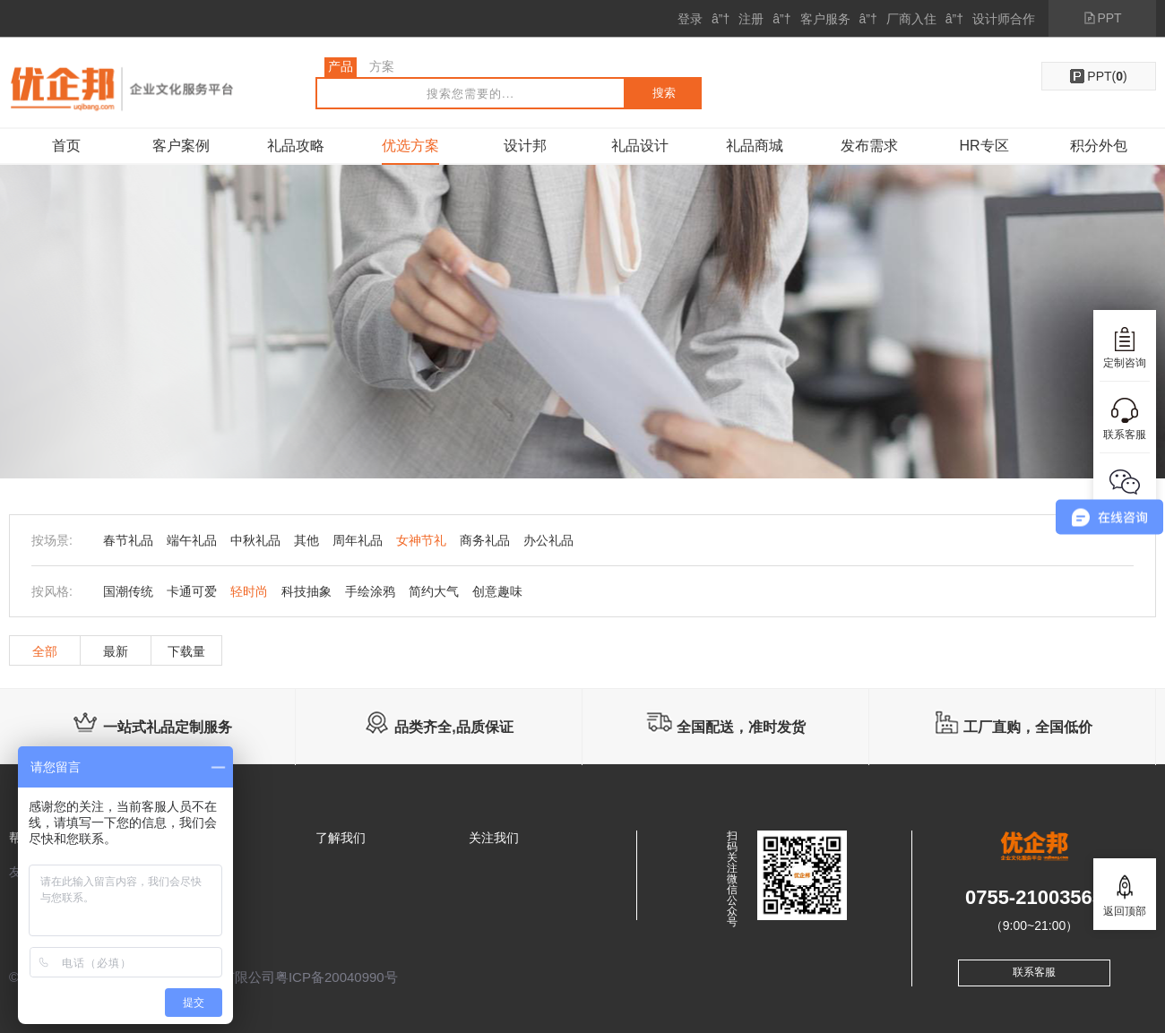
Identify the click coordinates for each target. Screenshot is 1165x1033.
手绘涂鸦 (370, 591)
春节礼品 (128, 540)
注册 (751, 19)
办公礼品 (548, 540)
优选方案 (410, 145)
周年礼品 (357, 540)
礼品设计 (640, 145)
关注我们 (494, 838)
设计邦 (525, 145)
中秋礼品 (255, 540)
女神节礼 (421, 540)
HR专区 (983, 145)
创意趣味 (497, 591)
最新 (115, 651)
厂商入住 (911, 19)
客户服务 (825, 19)
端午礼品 (192, 540)
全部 (44, 651)
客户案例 (181, 145)
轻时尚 (249, 591)
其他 (306, 540)
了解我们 (340, 838)
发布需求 (869, 145)
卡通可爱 (192, 591)
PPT (1109, 18)
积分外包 (1098, 145)
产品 (340, 66)
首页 (66, 145)
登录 (690, 19)
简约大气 (434, 591)
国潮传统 (128, 591)
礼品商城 (754, 145)
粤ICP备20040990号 (336, 977)
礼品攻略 (295, 145)
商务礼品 (485, 540)
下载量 (186, 651)
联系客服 (1034, 972)
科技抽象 (306, 591)
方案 (381, 66)
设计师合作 (1003, 19)
